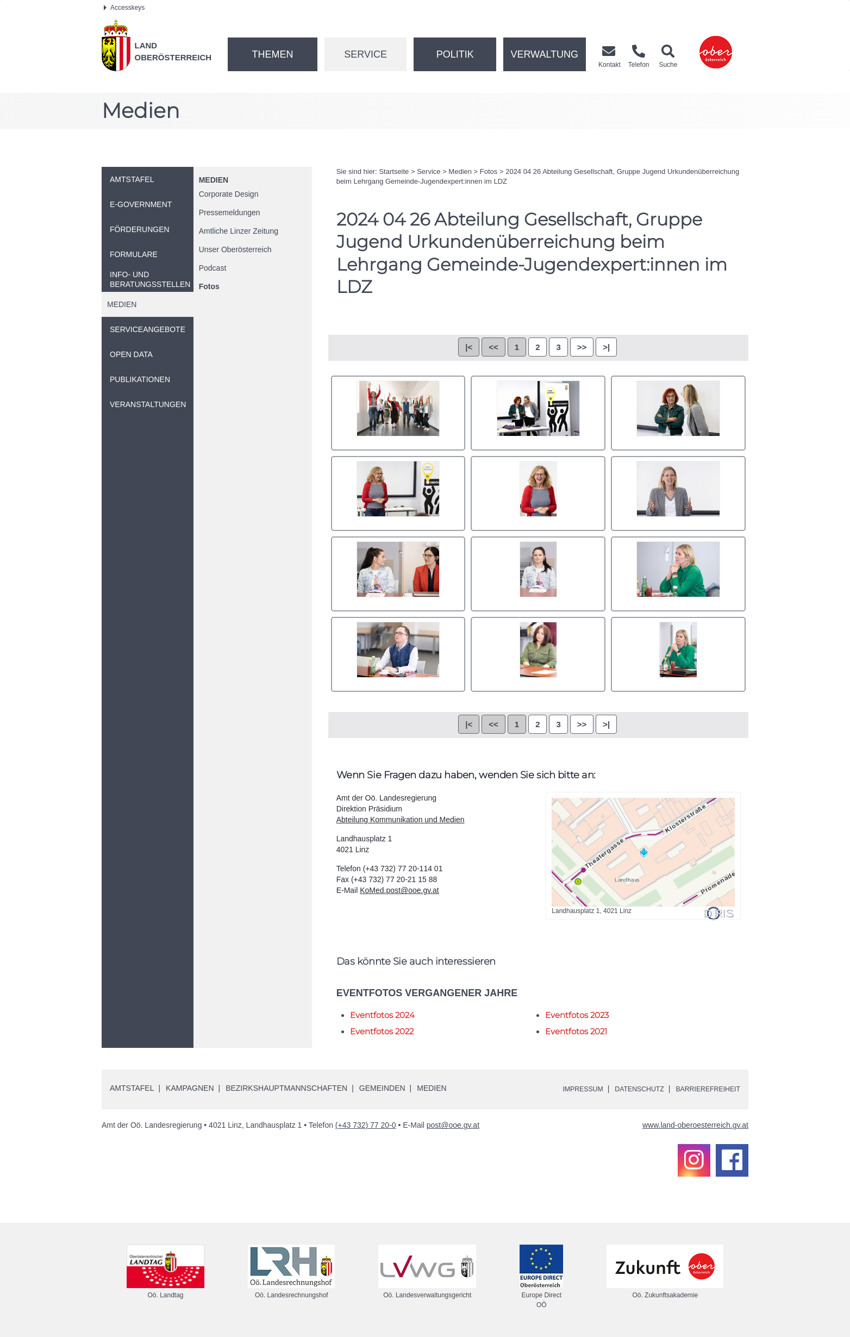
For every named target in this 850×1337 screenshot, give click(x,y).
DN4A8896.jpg (398, 573)
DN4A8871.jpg (538, 413)
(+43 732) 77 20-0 (365, 1125)
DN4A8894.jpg (678, 493)
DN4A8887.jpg (538, 493)
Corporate (229, 194)
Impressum (564, 1088)
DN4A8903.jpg (398, 654)
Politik (455, 54)
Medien (213, 180)
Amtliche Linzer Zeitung (238, 231)
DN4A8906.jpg (678, 654)
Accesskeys (124, 7)
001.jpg (398, 413)
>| (606, 347)
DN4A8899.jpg (678, 573)
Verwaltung (544, 54)
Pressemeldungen (229, 212)
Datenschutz (627, 1088)
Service (365, 54)
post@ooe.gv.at (453, 1125)
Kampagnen (190, 1088)
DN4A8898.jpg (538, 573)
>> (582, 347)
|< (468, 347)
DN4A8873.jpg (678, 413)
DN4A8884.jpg (398, 493)
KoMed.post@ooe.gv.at (399, 890)
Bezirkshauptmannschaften (286, 1088)
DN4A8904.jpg (538, 654)
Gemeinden (382, 1088)
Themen (272, 54)
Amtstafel (132, 1088)
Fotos (209, 286)
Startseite (394, 171)
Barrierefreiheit (703, 1088)
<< (493, 347)
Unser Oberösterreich (235, 249)
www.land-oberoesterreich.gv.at (695, 1125)
